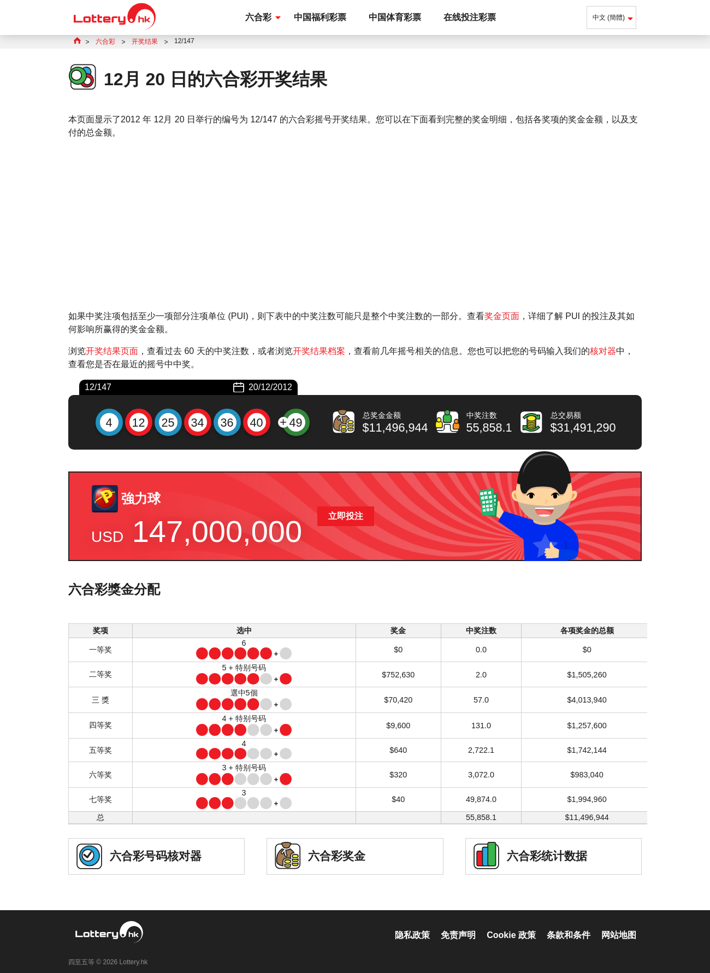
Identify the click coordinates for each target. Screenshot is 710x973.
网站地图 (618, 923)
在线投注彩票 (469, 17)
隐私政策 (412, 923)
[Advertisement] (355, 224)
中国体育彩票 (395, 17)
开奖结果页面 (112, 351)
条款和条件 (568, 923)
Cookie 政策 (511, 923)
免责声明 (458, 923)
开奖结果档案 (319, 351)
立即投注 (345, 516)
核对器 (603, 351)
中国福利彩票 (320, 17)
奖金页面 (501, 316)
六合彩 (258, 17)
